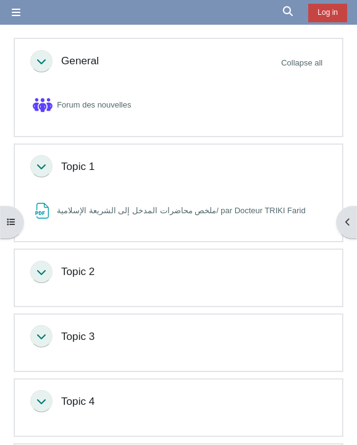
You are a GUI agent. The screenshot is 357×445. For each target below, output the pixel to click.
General (80, 60)
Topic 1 (77, 166)
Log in (327, 12)
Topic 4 (77, 401)
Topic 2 (77, 271)
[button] (288, 12)
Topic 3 (77, 336)
